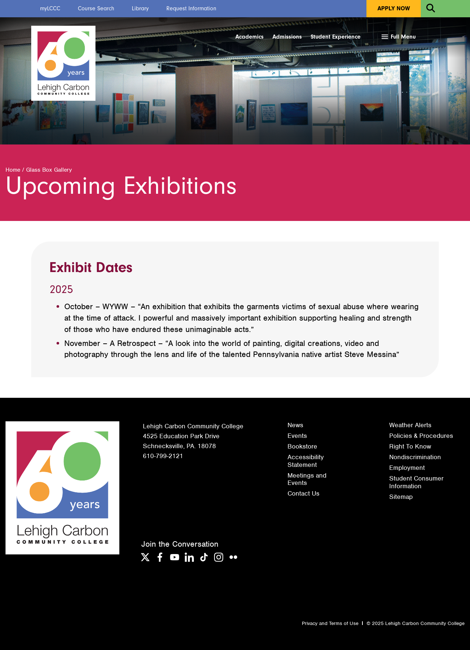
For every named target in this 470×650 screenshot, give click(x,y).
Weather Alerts (410, 425)
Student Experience (336, 36)
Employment (407, 468)
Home (13, 170)
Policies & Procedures (421, 436)
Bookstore (302, 446)
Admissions (287, 36)
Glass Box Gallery (49, 170)
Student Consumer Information (416, 482)
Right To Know (410, 446)
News (295, 425)
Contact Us (303, 493)
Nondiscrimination (415, 457)
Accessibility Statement (306, 460)
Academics (249, 36)
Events (297, 436)
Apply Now (393, 8)
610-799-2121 (163, 456)
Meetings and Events (307, 479)
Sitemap (401, 497)
